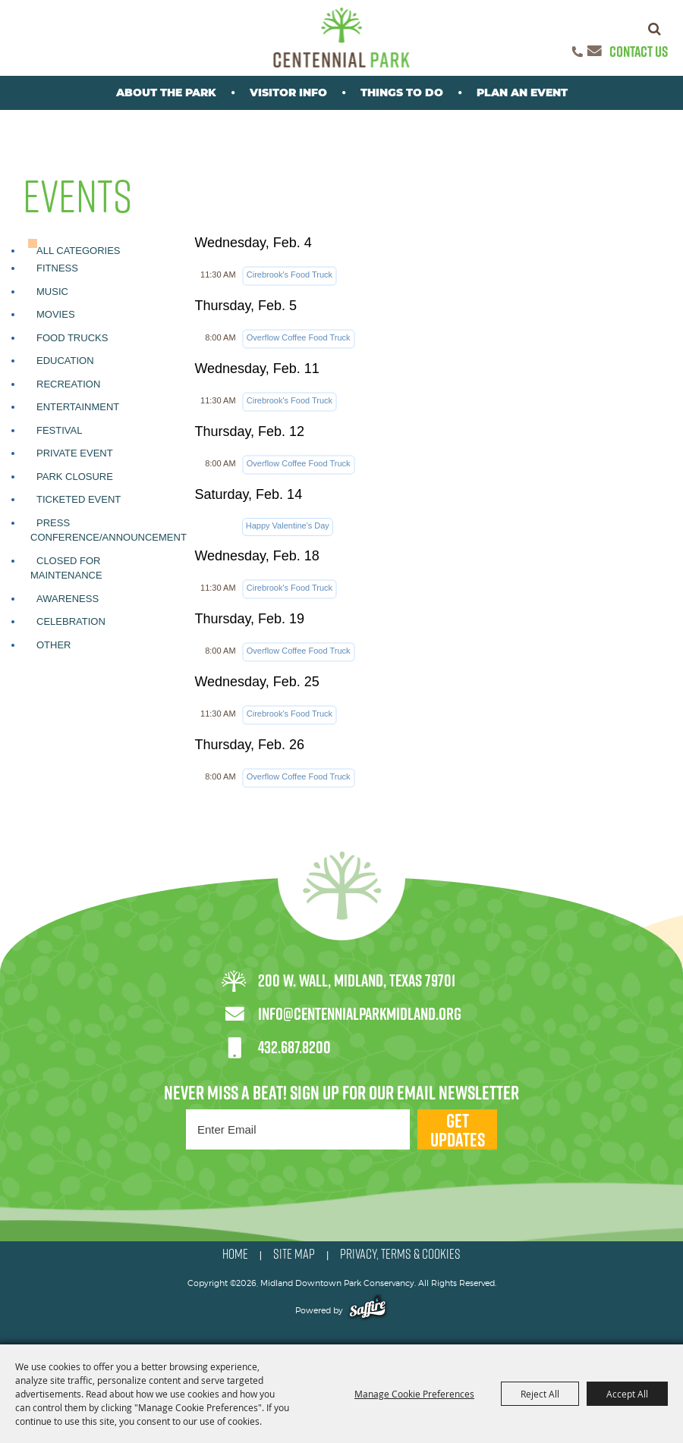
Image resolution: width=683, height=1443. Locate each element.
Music (52, 291)
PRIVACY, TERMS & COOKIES (400, 1254)
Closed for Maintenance (66, 568)
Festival (59, 430)
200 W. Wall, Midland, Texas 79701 (356, 980)
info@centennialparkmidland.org (359, 1013)
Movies (55, 314)
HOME (235, 1254)
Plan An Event (522, 92)
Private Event (74, 453)
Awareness (67, 598)
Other (53, 645)
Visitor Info (288, 92)
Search (654, 28)
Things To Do (401, 92)
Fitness (57, 268)
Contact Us (638, 51)
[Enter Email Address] (298, 1129)
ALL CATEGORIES (78, 250)
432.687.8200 (294, 1047)
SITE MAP (294, 1254)
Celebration (70, 621)
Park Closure (74, 476)
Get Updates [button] (457, 1129)
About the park (166, 92)
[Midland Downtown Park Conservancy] (342, 37)
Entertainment (77, 407)
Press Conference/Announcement (108, 530)
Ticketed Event (78, 499)
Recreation (68, 384)
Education (65, 360)
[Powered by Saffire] (368, 1310)
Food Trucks (72, 337)
